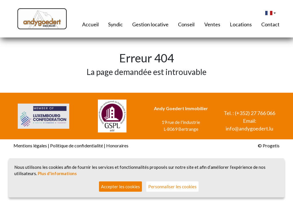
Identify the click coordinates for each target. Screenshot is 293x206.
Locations (241, 24)
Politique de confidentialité (76, 145)
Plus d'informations (57, 173)
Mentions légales (30, 145)
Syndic (115, 24)
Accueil (90, 24)
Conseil (186, 24)
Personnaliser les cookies (172, 186)
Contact (270, 24)
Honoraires (117, 145)
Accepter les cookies (120, 186)
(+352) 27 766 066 (255, 113)
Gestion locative (150, 24)
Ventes (212, 24)
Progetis (271, 145)
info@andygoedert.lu (249, 128)
